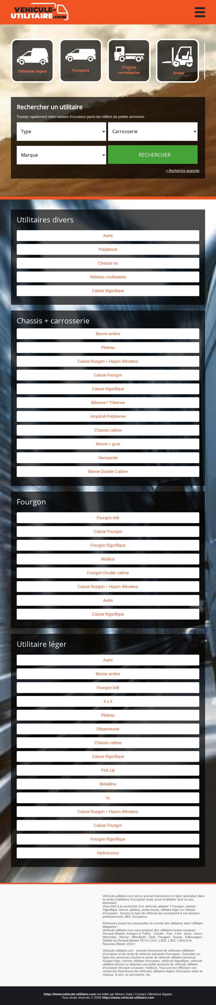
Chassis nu (108, 263)
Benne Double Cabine (108, 471)
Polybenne (108, 249)
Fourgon (31, 501)
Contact (140, 994)
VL (107, 798)
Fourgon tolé (108, 517)
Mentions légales (160, 994)
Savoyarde (108, 457)
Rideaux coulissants (108, 277)
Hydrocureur (108, 853)
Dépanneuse (108, 729)
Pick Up (108, 770)
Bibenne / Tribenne (108, 402)
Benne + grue (108, 444)
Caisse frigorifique (108, 290)
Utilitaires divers (45, 219)
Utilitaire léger (42, 644)
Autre (108, 235)
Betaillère (108, 784)
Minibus (108, 559)
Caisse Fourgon (108, 375)
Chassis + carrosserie (53, 320)
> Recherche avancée (182, 171)
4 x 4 (108, 701)
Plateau (108, 347)
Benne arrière (108, 333)
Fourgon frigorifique (107, 545)
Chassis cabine (108, 430)
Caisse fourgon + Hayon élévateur (108, 361)
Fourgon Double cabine (108, 573)
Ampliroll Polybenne (108, 416)
